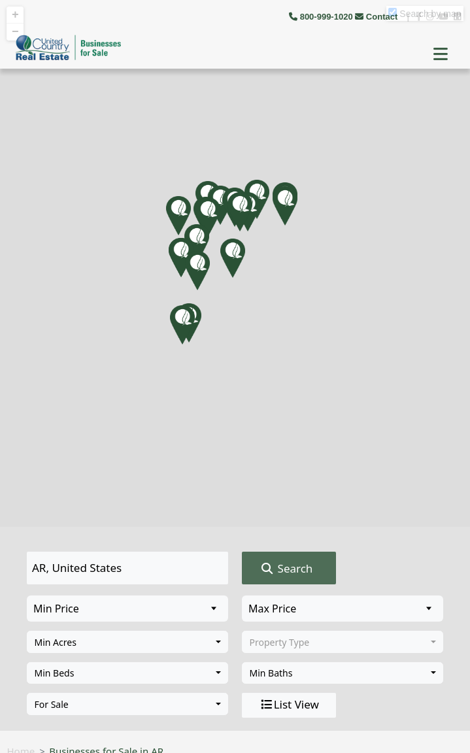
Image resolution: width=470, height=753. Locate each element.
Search (286, 568)
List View (289, 704)
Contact (377, 17)
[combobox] (127, 642)
